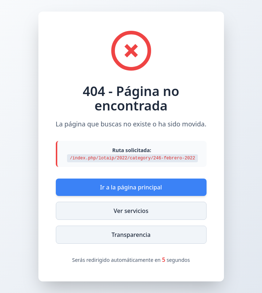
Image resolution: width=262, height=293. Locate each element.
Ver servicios (131, 211)
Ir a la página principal (131, 187)
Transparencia (131, 235)
